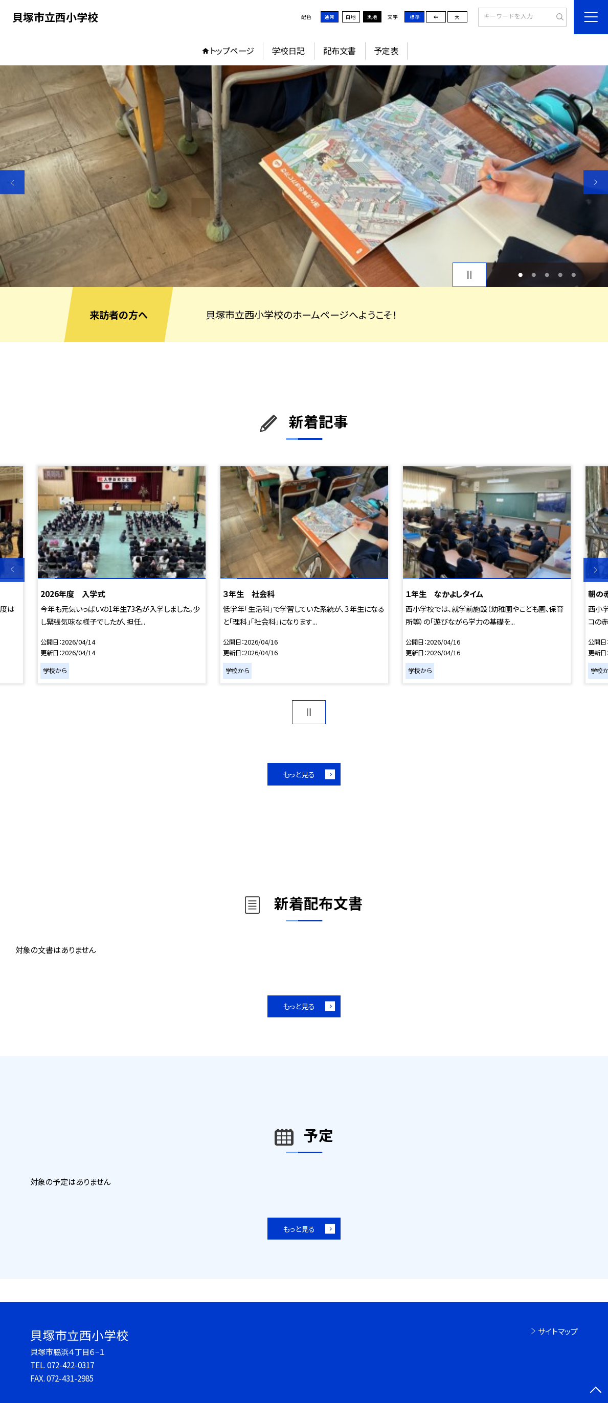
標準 (415, 16)
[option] (304, 176)
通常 (329, 16)
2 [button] (534, 275)
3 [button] (547, 275)
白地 (351, 16)
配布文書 (339, 50)
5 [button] (573, 275)
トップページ (232, 50)
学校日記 (288, 50)
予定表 (386, 50)
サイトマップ (558, 1331)
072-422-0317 (70, 1364)
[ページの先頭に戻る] (595, 1390)
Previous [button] (12, 182)
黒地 (372, 16)
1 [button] (521, 275)
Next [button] (595, 182)
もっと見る (299, 774)
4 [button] (560, 275)
